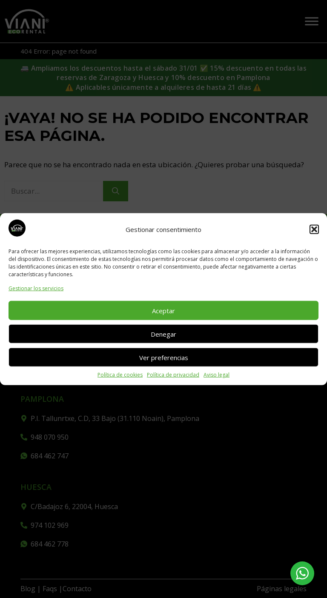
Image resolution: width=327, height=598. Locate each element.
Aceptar (163, 310)
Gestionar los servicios (36, 288)
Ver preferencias (163, 357)
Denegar (163, 333)
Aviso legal (216, 374)
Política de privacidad (173, 374)
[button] (314, 229)
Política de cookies (120, 374)
